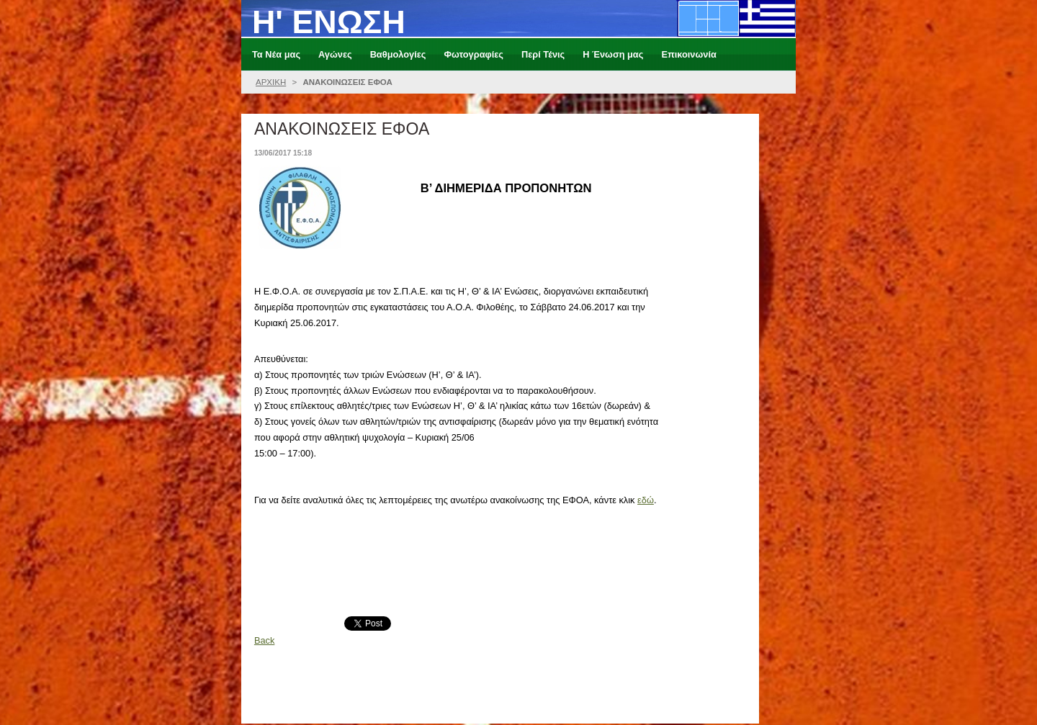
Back (264, 640)
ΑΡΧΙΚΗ (271, 82)
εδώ (645, 500)
